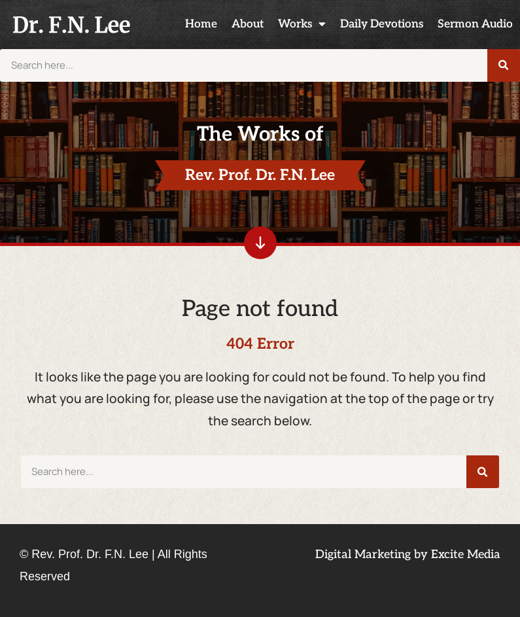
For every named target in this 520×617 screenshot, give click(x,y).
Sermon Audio (475, 24)
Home (201, 24)
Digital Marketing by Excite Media (407, 554)
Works (302, 24)
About (248, 24)
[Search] (503, 65)
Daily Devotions (381, 24)
